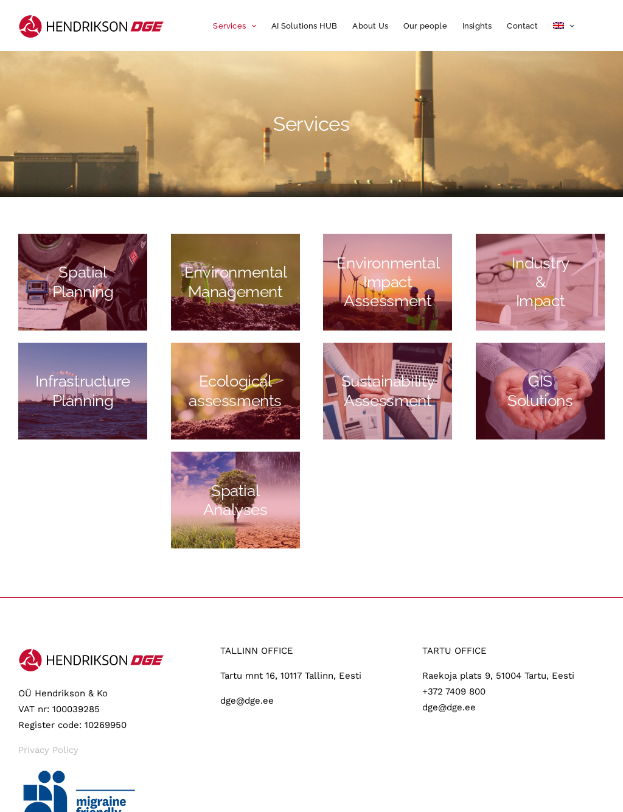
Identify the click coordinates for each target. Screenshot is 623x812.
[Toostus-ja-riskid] (540, 282)
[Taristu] (82, 391)
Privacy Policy (48, 749)
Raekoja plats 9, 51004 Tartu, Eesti (498, 675)
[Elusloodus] (235, 391)
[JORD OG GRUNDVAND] (235, 500)
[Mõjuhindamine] (387, 282)
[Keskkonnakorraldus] (235, 282)
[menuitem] (563, 25)
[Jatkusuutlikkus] (387, 391)
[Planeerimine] (82, 282)
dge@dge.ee (247, 700)
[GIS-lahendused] (540, 391)
